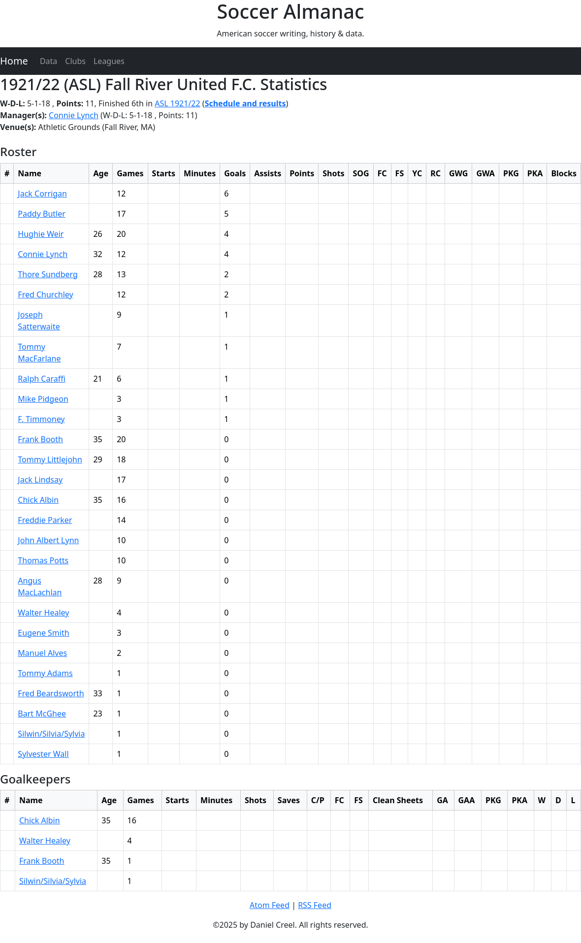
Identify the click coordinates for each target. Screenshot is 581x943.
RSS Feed (314, 905)
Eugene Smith (43, 632)
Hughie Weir (41, 233)
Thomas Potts (43, 560)
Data (48, 61)
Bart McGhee (42, 713)
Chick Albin (38, 499)
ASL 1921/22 (177, 103)
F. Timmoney (41, 419)
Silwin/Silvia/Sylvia (51, 733)
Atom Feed (270, 905)
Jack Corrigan (42, 193)
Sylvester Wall (43, 753)
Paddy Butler (41, 213)
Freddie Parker (45, 520)
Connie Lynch (73, 115)
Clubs (75, 61)
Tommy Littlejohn (50, 459)
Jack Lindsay (40, 479)
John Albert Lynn (48, 540)
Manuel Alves (42, 653)
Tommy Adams (45, 673)
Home (14, 60)
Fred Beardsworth (51, 693)
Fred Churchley (45, 294)
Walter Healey (43, 612)
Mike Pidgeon (43, 398)
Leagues (109, 61)
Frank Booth (40, 439)
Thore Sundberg (48, 274)
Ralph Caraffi (41, 378)
